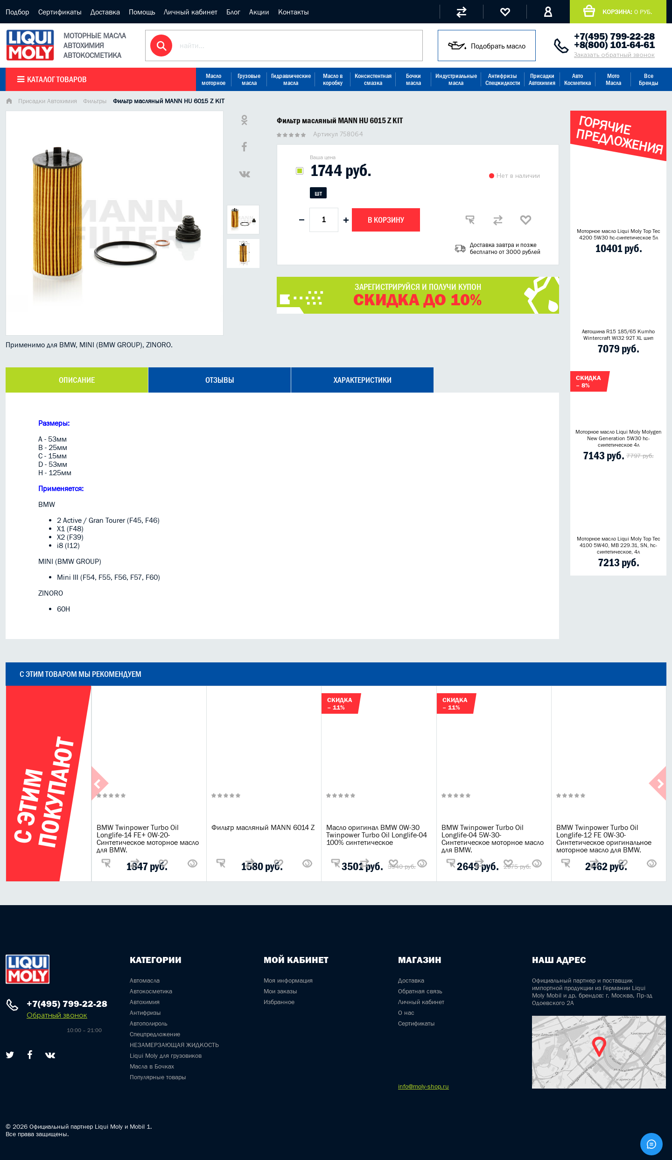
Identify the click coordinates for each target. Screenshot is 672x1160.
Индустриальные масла (456, 79)
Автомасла (145, 980)
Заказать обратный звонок (614, 55)
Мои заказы (280, 991)
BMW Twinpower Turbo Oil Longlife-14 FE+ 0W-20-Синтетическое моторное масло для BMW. (148, 838)
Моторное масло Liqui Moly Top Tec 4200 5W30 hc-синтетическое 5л (618, 234)
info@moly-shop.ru (423, 1086)
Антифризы (145, 1012)
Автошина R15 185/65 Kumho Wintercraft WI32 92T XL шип (618, 334)
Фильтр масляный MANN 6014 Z (263, 827)
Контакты (293, 11)
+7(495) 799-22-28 (614, 36)
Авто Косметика (577, 79)
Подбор (17, 11)
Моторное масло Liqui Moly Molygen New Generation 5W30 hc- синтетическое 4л (618, 438)
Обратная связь (420, 991)
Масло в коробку (333, 79)
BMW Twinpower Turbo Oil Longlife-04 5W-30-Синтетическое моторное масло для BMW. (492, 838)
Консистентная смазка (373, 79)
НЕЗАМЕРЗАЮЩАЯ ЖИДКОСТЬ (174, 1044)
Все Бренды (648, 79)
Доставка (105, 11)
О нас (406, 1012)
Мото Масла (613, 79)
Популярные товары (158, 1077)
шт (318, 193)
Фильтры (95, 101)
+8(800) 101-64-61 (614, 45)
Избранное (279, 1001)
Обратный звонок (57, 1015)
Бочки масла (413, 79)
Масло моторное (213, 79)
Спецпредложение (155, 1034)
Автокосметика (151, 991)
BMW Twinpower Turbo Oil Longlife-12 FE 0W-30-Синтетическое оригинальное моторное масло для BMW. (603, 838)
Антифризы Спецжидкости (502, 79)
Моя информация (288, 980)
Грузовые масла (249, 79)
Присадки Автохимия (542, 79)
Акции (259, 11)
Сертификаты (60, 11)
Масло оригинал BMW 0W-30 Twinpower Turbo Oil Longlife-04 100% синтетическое (376, 834)
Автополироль (149, 1023)
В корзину (386, 220)
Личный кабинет (190, 11)
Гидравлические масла (291, 79)
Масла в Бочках (152, 1066)
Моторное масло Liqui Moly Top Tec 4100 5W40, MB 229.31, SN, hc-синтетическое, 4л (618, 545)
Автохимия (145, 1001)
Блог (233, 11)
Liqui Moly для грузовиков (166, 1055)
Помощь (142, 11)
